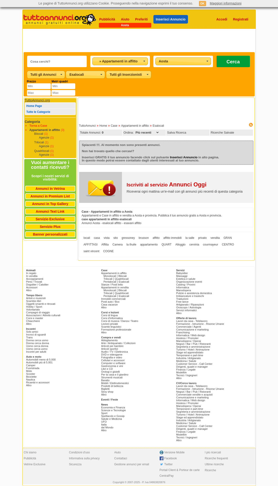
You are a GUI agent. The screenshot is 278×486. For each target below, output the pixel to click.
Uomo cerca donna (37, 346)
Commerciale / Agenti (188, 326)
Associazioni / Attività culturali (43, 315)
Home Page (34, 106)
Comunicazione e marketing (192, 329)
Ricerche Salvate (222, 132)
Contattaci (120, 458)
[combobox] (120, 61)
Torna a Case (38, 125)
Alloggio (180, 244)
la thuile (131, 244)
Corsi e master (34, 318)
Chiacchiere (33, 321)
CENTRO (228, 244)
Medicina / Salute (186, 361)
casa (97, 238)
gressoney (128, 238)
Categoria (32, 122)
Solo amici (32, 331)
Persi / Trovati (34, 281)
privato (202, 238)
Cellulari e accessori (113, 360)
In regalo (31, 273)
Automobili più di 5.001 (39, 362)
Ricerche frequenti (216, 458)
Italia (104, 424)
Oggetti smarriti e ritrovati (41, 303)
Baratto (105, 380)
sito (115, 238)
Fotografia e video (111, 357)
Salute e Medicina (111, 418)
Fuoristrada (33, 368)
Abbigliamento (109, 340)
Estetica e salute (186, 278)
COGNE (108, 251)
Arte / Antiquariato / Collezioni (118, 343)
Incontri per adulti (36, 351)
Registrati (240, 19)
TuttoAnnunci (87, 125)
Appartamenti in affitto (45, 130)
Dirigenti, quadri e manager (192, 366)
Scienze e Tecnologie (113, 410)
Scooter (30, 373)
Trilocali (39, 142)
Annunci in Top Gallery (50, 204)
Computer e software (113, 363)
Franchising (183, 332)
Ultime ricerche (214, 464)
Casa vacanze (109, 304)
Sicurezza (75, 464)
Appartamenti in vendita (115, 287)
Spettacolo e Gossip (113, 416)
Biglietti (105, 388)
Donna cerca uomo (37, 340)
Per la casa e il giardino (114, 374)
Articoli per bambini (112, 346)
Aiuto (125, 19)
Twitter (168, 464)
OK (202, 3)
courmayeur (210, 244)
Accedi (221, 19)
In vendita (32, 276)
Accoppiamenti (34, 278)
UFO (104, 421)
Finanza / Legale (186, 369)
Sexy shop (107, 391)
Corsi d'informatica (112, 318)
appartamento (149, 244)
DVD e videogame (111, 354)
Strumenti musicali (112, 377)
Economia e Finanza (113, 407)
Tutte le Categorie (38, 112)
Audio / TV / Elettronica (114, 351)
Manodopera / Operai (188, 341)
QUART (167, 244)
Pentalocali (110, 281)
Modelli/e (181, 372)
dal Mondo (107, 427)
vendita (215, 238)
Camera (117, 244)
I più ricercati (213, 452)
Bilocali (38, 133)
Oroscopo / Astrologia (188, 307)
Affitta (105, 244)
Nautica (30, 379)
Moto (29, 371)
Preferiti (141, 19)
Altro (29, 290)
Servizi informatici (186, 310)
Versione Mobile (174, 452)
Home (103, 125)
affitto (156, 238)
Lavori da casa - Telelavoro (191, 321)
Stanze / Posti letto (112, 284)
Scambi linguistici (111, 326)
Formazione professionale (116, 329)
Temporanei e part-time (189, 355)
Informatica (182, 287)
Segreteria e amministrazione (193, 346)
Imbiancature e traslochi (190, 296)
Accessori (32, 287)
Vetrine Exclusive (34, 464)
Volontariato (33, 309)
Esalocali (158, 125)
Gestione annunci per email (131, 464)
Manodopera (183, 290)
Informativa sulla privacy (84, 458)
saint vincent (92, 251)
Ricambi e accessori (38, 382)
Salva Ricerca (176, 132)
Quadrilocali (41, 151)
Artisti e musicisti (36, 298)
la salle (189, 238)
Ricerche (210, 470)
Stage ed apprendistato (189, 352)
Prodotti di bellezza (112, 386)
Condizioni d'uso (79, 452)
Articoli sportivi (109, 348)
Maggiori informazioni (226, 3)
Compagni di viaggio (38, 312)
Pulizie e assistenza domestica (194, 293)
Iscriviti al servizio (167, 184)
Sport (104, 413)
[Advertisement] (139, 40)
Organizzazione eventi (189, 281)
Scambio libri (33, 301)
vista (107, 238)
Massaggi (181, 276)
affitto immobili (172, 238)
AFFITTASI (91, 244)
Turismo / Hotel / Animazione (193, 349)
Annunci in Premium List (50, 196)
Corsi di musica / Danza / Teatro (119, 321)
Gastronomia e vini (112, 366)
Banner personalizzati (50, 234)
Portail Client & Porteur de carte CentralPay (180, 472)
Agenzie (44, 137)
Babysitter (182, 273)
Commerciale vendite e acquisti (194, 394)
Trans (29, 337)
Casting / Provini (185, 284)
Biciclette (31, 376)
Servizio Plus (50, 227)
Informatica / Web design (190, 335)
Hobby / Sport (34, 306)
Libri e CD (107, 368)
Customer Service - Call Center (194, 363)
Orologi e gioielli (110, 371)
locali (87, 238)
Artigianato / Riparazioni (190, 304)
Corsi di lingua (109, 315)
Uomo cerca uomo (37, 348)
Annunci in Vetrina (50, 188)
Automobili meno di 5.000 (41, 359)
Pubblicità (107, 19)
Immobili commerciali (113, 298)
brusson (144, 238)
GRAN (227, 238)
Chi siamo (30, 452)
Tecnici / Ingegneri (186, 375)
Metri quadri (59, 81)
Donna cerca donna (37, 343)
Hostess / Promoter (187, 338)
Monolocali (110, 276)
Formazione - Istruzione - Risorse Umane (200, 323)
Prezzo (31, 81)
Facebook (170, 458)
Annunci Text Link (50, 211)
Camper (30, 365)
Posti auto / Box (110, 301)
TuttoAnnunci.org (37, 100)
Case (114, 125)
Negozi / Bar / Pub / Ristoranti (193, 343)
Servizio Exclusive (50, 219)
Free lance (182, 301)
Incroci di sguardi (36, 334)
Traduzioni (182, 298)
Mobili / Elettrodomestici (115, 383)
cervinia (194, 244)
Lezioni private (109, 323)
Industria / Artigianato (188, 358)
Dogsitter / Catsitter (37, 284)
